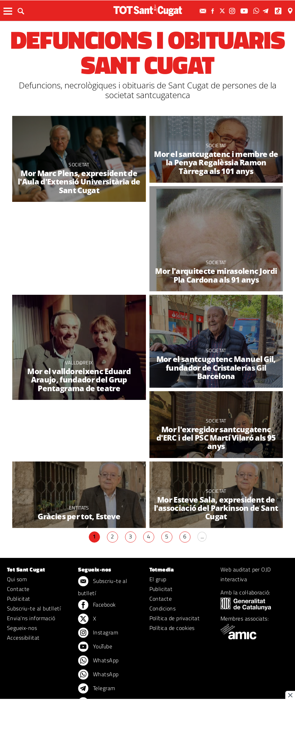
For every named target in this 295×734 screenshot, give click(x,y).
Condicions (162, 608)
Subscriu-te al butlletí (34, 608)
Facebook (97, 605)
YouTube (95, 647)
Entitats (79, 507)
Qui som (17, 579)
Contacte (18, 589)
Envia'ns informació (31, 618)
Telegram (96, 689)
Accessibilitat (23, 637)
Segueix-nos (22, 628)
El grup (157, 579)
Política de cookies (172, 628)
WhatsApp (98, 661)
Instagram (98, 633)
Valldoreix (79, 362)
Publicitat (18, 598)
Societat (79, 164)
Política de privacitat (174, 618)
